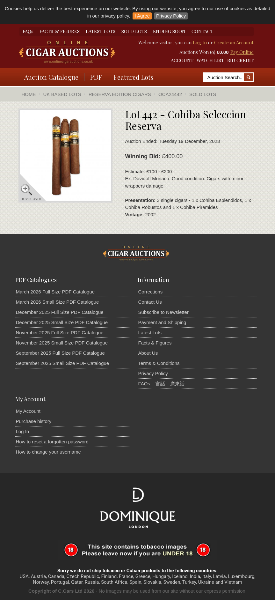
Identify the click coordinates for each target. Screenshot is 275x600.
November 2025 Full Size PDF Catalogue (60, 332)
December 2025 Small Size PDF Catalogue (62, 322)
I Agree (142, 16)
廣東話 (177, 383)
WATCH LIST (210, 60)
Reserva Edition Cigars (120, 94)
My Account (28, 411)
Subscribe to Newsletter (163, 312)
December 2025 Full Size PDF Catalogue (60, 312)
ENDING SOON (169, 31)
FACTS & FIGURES (60, 31)
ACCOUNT (182, 60)
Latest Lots (150, 332)
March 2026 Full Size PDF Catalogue (55, 291)
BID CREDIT (240, 60)
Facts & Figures (155, 342)
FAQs (28, 31)
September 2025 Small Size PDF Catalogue (62, 363)
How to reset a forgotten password (52, 441)
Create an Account (234, 42)
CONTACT (202, 31)
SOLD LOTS (134, 31)
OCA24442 (170, 94)
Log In (200, 42)
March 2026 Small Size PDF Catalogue (57, 302)
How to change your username (48, 452)
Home (29, 94)
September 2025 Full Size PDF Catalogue (60, 353)
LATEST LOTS (100, 31)
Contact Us (150, 302)
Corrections (150, 291)
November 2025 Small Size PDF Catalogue (62, 342)
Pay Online (242, 52)
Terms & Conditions (159, 363)
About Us (148, 353)
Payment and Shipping (162, 322)
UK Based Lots (62, 94)
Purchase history (34, 421)
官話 (160, 383)
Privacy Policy (171, 16)
